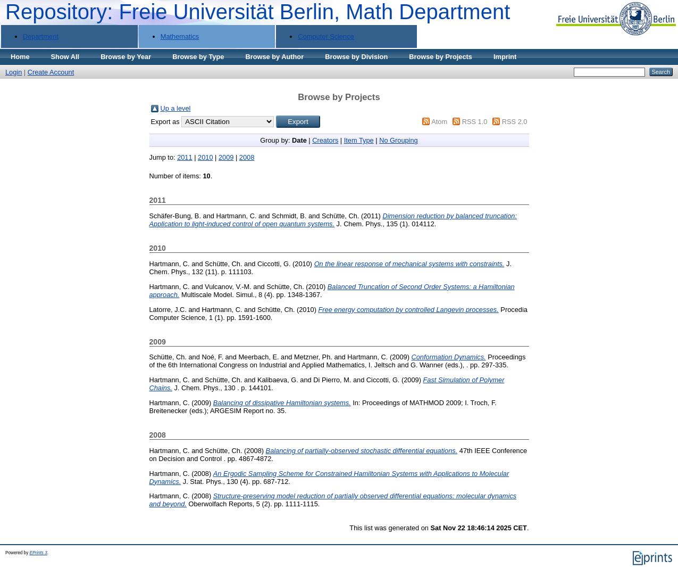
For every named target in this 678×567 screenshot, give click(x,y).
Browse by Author (274, 57)
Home (20, 57)
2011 (184, 157)
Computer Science (326, 36)
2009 (226, 157)
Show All (65, 57)
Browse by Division (356, 57)
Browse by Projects (440, 57)
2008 (246, 157)
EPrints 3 (38, 552)
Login (13, 72)
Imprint (504, 57)
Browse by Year (126, 57)
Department (40, 36)
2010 (205, 157)
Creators (325, 140)
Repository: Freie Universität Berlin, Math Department (257, 11)
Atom (439, 122)
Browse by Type (198, 57)
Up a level (176, 108)
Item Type (359, 140)
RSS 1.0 (475, 122)
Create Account (51, 72)
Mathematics (180, 36)
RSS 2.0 (515, 122)
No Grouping (398, 140)
